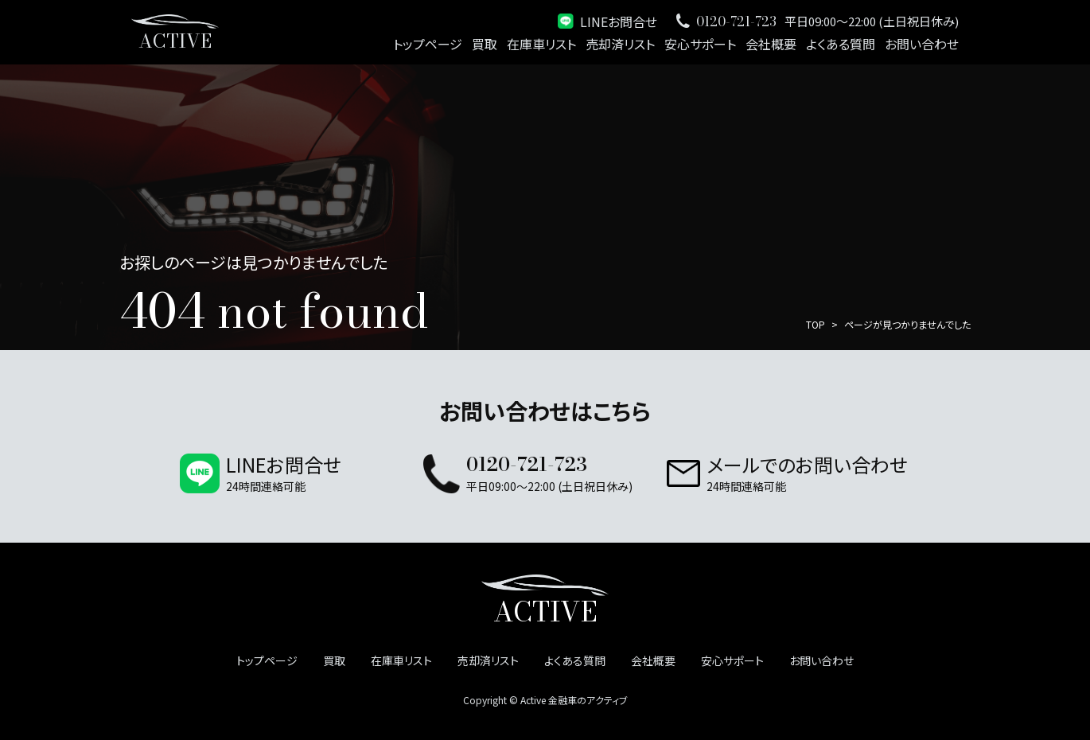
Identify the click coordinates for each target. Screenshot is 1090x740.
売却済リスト (620, 44)
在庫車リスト (541, 44)
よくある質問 (840, 44)
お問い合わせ (922, 44)
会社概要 (770, 44)
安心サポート (700, 44)
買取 (484, 44)
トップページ (427, 44)
